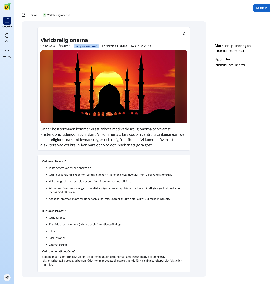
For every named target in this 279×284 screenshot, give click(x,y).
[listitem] (7, 22)
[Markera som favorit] (184, 33)
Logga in (261, 8)
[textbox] (114, 213)
